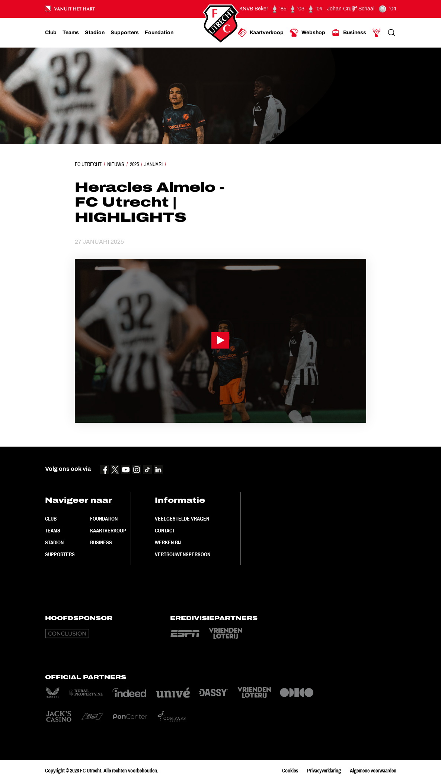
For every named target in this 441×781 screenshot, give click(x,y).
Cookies (290, 770)
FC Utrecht (88, 164)
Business (101, 542)
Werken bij (168, 542)
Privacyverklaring (324, 770)
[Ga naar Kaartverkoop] (261, 33)
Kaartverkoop (108, 530)
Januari (153, 164)
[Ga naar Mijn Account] (376, 33)
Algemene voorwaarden (373, 770)
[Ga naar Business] (348, 33)
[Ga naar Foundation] (159, 33)
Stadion (54, 542)
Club (51, 518)
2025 (134, 164)
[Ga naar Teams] (71, 33)
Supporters (60, 554)
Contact (165, 530)
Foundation (104, 518)
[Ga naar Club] (51, 33)
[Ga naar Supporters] (125, 33)
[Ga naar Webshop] (307, 33)
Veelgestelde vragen (182, 518)
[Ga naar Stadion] (95, 33)
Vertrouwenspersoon (182, 554)
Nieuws (115, 164)
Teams (52, 530)
